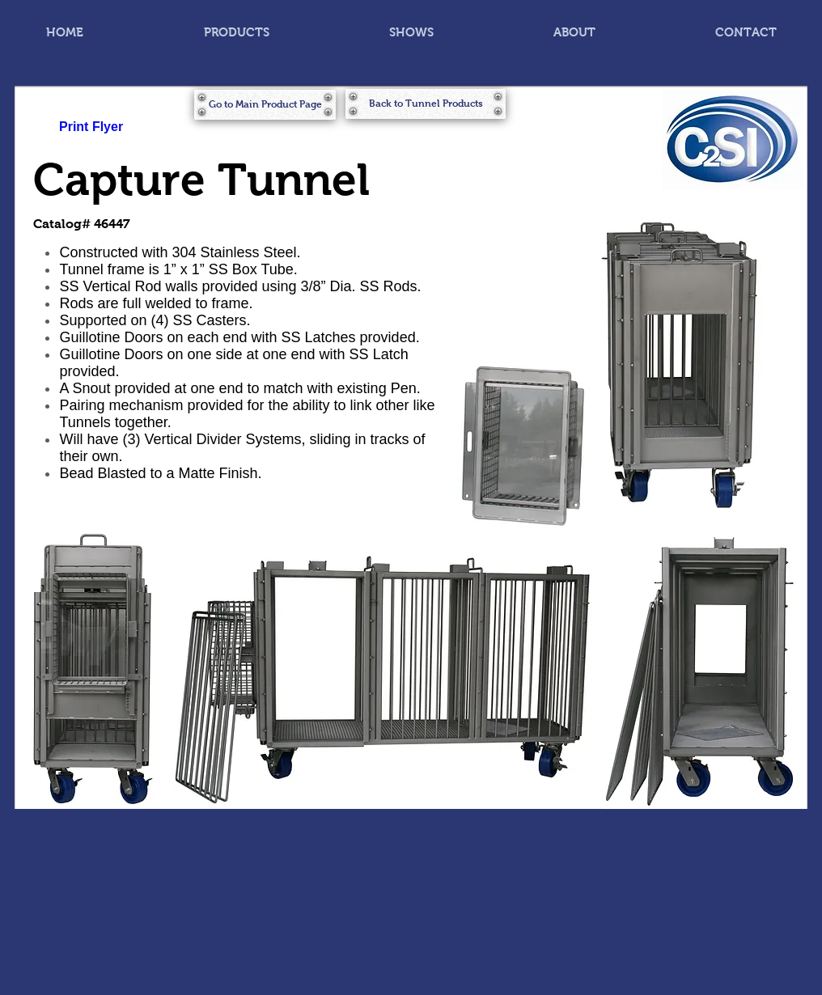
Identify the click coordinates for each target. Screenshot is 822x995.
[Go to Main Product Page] (265, 105)
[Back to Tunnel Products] (425, 104)
